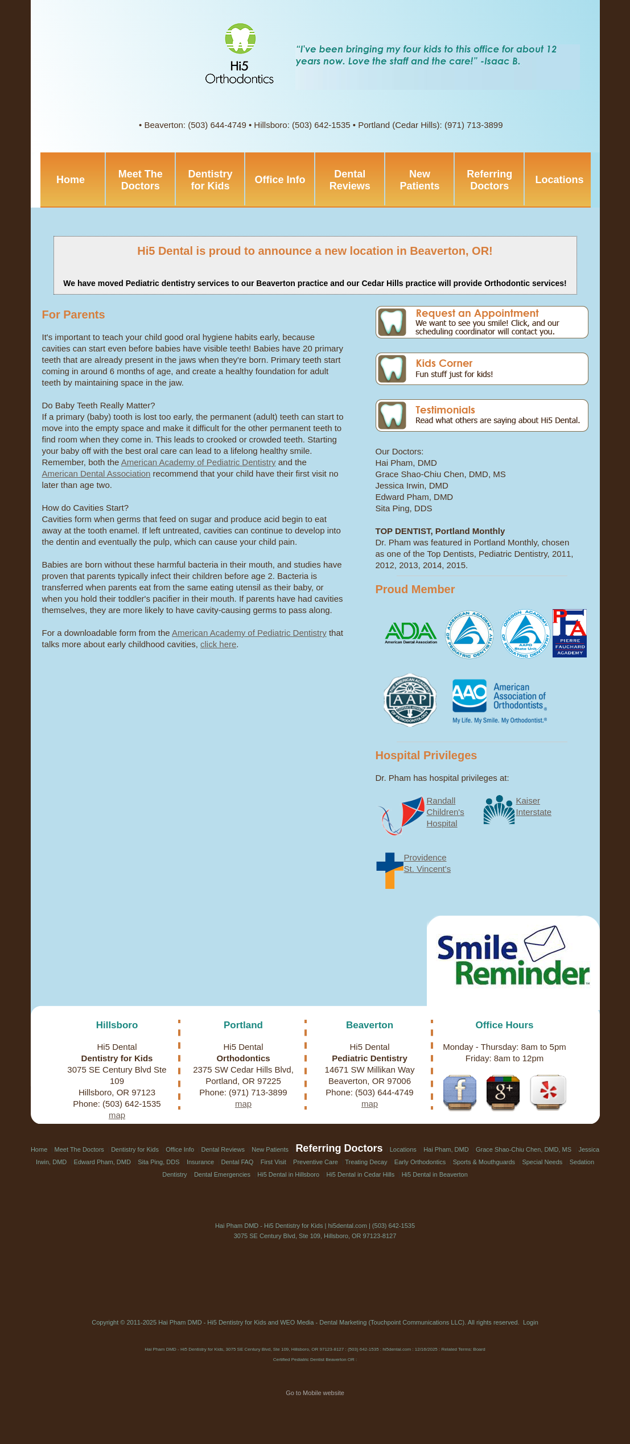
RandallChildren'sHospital (445, 812)
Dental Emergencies (222, 1174)
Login (530, 1322)
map (117, 1115)
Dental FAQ (237, 1161)
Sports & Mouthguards (484, 1161)
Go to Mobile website (315, 1392)
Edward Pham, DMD (102, 1161)
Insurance (200, 1161)
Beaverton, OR (449, 251)
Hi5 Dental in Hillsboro (288, 1174)
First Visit (273, 1161)
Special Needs (542, 1161)
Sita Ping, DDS (158, 1161)
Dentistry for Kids (210, 180)
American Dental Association (96, 473)
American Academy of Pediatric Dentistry (198, 462)
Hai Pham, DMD (445, 1149)
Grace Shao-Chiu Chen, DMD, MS (523, 1149)
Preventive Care (315, 1161)
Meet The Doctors (140, 180)
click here (218, 644)
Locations (559, 179)
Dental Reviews (350, 180)
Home (70, 179)
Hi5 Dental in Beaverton (435, 1174)
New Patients (420, 180)
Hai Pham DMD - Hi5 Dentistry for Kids (212, 1322)
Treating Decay (366, 1161)
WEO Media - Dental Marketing (323, 1322)
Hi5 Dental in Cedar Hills (360, 1174)
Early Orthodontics (420, 1161)
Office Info (280, 179)
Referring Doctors (489, 180)
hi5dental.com (347, 1225)
